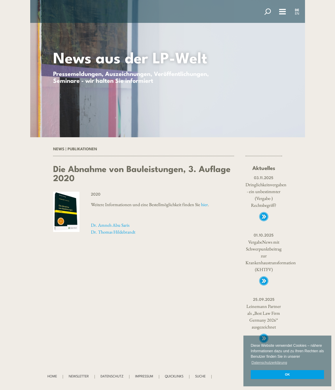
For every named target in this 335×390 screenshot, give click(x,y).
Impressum (144, 376)
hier (204, 204)
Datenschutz (112, 376)
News (58, 149)
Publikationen (82, 149)
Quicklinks (174, 376)
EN (297, 14)
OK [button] (287, 374)
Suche (200, 376)
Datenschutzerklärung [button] (269, 363)
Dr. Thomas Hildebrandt (113, 232)
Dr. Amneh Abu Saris (110, 225)
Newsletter (79, 376)
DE (297, 10)
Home (52, 376)
